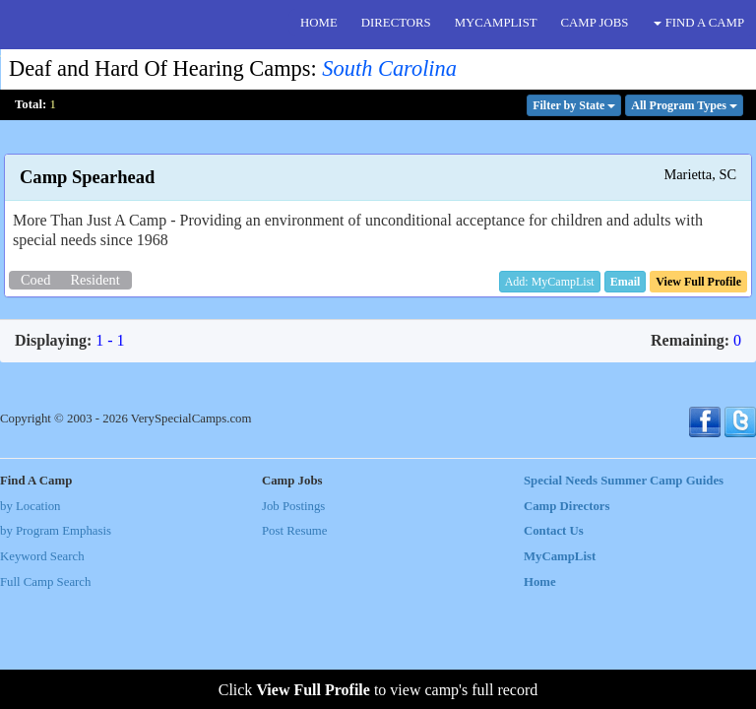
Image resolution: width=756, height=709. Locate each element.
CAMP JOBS (595, 23)
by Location (30, 506)
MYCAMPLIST (496, 23)
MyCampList (560, 556)
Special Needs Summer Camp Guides (624, 480)
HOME (319, 23)
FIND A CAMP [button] (699, 23)
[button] (625, 281)
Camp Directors (567, 506)
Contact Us (554, 531)
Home (540, 582)
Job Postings (293, 506)
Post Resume (294, 531)
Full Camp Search (45, 582)
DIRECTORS (396, 23)
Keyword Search (42, 556)
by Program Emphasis (55, 531)
